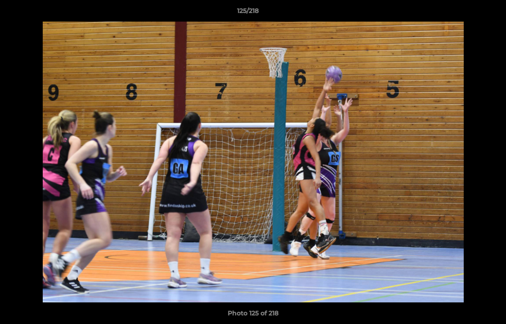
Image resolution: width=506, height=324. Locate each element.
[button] (468, 13)
